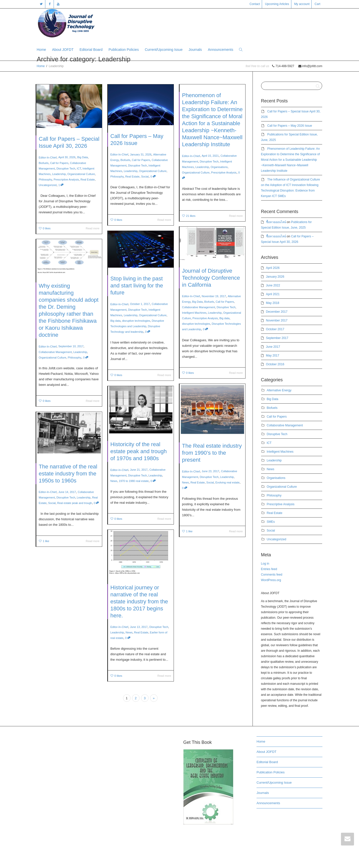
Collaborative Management (202, 306)
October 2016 (275, 364)
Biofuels (44, 162)
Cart (317, 4)
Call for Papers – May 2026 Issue (289, 125)
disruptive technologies (200, 318)
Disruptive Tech (65, 168)
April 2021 (273, 294)
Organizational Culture (81, 174)
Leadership (59, 174)
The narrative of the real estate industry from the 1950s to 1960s (68, 475)
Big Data (82, 157)
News (192, 476)
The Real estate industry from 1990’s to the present (212, 455)
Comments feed (271, 574)
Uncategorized (48, 185)
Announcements (220, 50)
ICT (79, 168)
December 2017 (277, 311)
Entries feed (269, 569)
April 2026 (273, 268)
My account (301, 4)
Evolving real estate (223, 476)
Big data (221, 314)
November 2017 (277, 320)
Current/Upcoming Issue (164, 50)
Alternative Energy (279, 390)
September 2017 (277, 338)
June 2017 (273, 347)
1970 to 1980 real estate (135, 474)
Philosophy (45, 179)
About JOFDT (63, 50)
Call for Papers (59, 162)
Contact (255, 4)
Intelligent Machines (199, 310)
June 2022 (273, 285)
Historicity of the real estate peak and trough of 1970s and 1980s (139, 452)
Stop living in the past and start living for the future (138, 291)
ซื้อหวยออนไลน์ (276, 222)
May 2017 (272, 355)
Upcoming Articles (277, 4)
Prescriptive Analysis (66, 179)
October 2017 (275, 329)
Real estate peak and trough (72, 496)
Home (41, 50)
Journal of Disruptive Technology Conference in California (211, 284)
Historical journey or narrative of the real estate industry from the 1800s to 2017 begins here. (139, 602)
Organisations (219, 166)
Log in (265, 563)
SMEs (271, 522)
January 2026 (275, 276)
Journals (195, 50)
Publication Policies (123, 50)
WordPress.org (271, 580)
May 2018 (272, 303)
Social (145, 176)
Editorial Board (90, 50)
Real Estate (87, 179)
